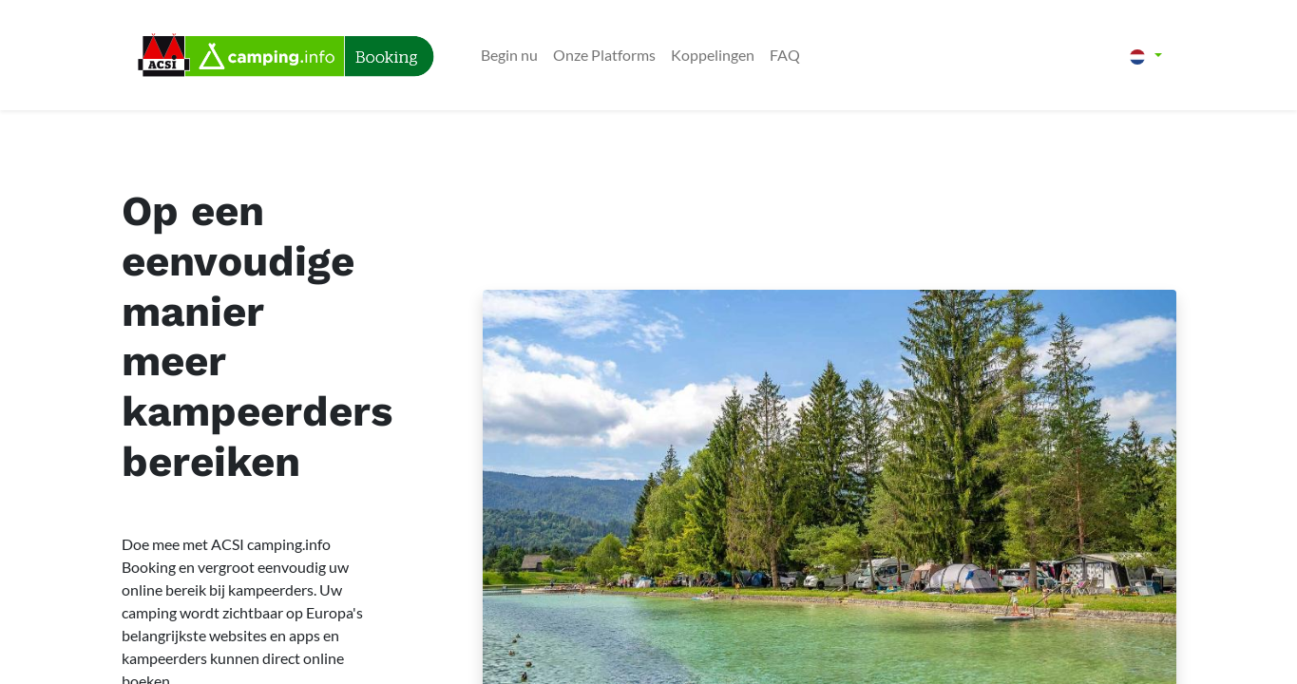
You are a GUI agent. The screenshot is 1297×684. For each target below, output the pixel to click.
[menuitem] (509, 55)
